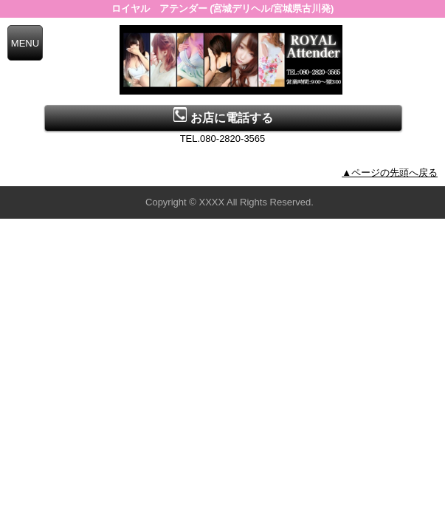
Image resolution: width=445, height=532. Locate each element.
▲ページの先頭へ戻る (390, 172)
